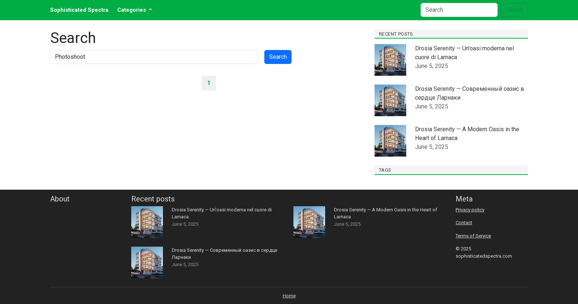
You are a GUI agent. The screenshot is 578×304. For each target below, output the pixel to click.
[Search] (459, 10)
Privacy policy (470, 209)
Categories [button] (132, 10)
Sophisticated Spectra (79, 10)
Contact (464, 222)
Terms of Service (473, 236)
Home (289, 295)
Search (514, 9)
